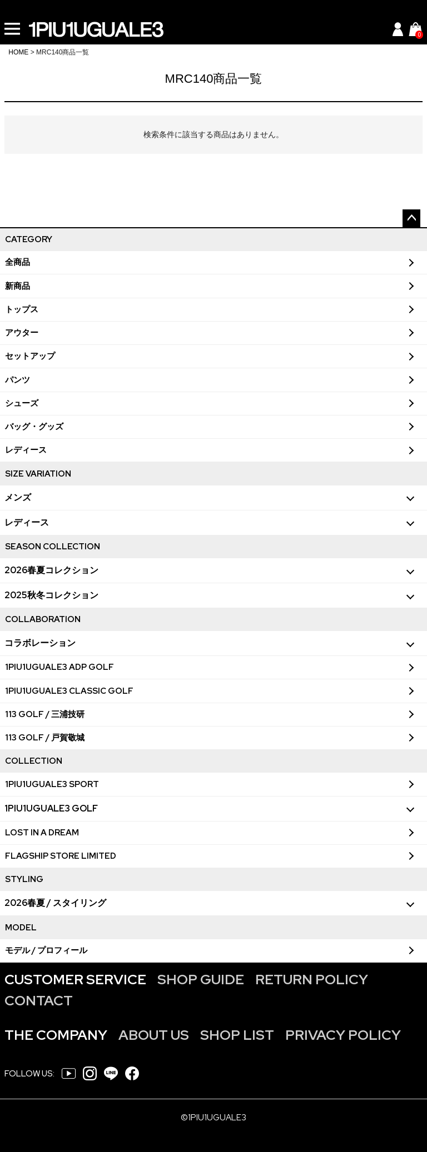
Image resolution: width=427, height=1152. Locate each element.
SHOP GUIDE (200, 979)
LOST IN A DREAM (42, 832)
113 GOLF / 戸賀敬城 (45, 737)
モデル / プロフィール (46, 950)
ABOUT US (153, 1035)
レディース (26, 449)
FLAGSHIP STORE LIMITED (60, 856)
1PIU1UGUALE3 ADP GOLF (59, 667)
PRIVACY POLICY (343, 1035)
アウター (21, 332)
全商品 (17, 262)
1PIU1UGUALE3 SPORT (52, 784)
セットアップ (30, 356)
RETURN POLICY (311, 979)
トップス (21, 309)
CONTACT (38, 1000)
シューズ (21, 403)
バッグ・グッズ (34, 426)
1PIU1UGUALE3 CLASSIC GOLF (69, 691)
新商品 (17, 286)
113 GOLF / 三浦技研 (45, 714)
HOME (18, 52)
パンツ (17, 379)
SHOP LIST (237, 1035)
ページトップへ (411, 218)
